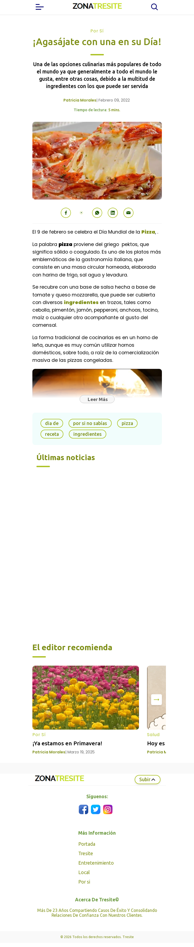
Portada (86, 844)
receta (52, 434)
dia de (52, 423)
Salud (153, 735)
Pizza (148, 232)
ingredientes (81, 302)
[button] (66, 213)
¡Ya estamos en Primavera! (67, 743)
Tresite (85, 853)
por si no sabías (90, 423)
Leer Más (98, 399)
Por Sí (97, 31)
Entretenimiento (96, 862)
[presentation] (156, 699)
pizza (127, 423)
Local (84, 872)
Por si (84, 881)
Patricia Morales (79, 100)
